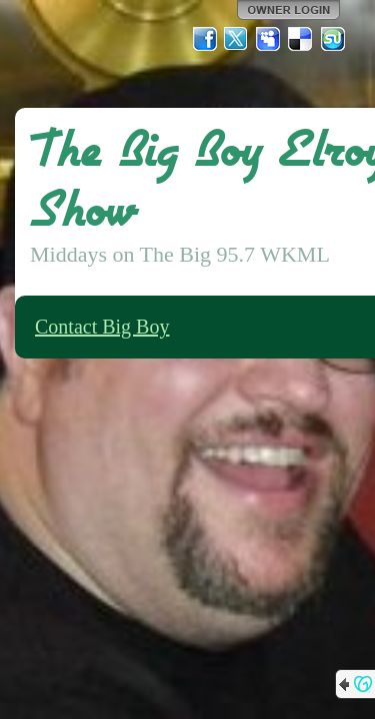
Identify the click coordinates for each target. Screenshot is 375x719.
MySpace (269, 39)
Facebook (205, 39)
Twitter (237, 39)
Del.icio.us (301, 39)
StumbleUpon (333, 39)
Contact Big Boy (102, 327)
